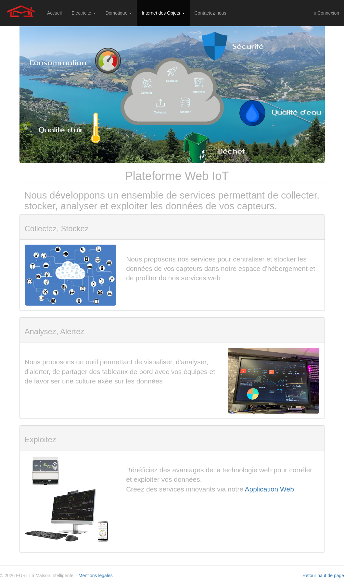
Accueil (54, 13)
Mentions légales (96, 575)
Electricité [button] (83, 13)
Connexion (326, 13)
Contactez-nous (210, 13)
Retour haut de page (323, 575)
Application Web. (270, 489)
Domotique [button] (119, 13)
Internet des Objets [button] (163, 13)
